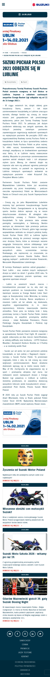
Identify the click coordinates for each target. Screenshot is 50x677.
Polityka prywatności (25, 666)
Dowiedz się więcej (11, 481)
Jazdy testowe (25, 652)
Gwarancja (25, 670)
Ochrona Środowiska (25, 662)
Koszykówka (11, 82)
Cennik (25, 644)
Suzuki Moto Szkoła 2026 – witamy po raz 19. (25, 555)
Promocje (25, 648)
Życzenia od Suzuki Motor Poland (24, 470)
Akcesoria (25, 674)
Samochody (25, 640)
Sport (25, 82)
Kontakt (25, 656)
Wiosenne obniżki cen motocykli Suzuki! (23, 510)
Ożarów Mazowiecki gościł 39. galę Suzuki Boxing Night (25, 600)
